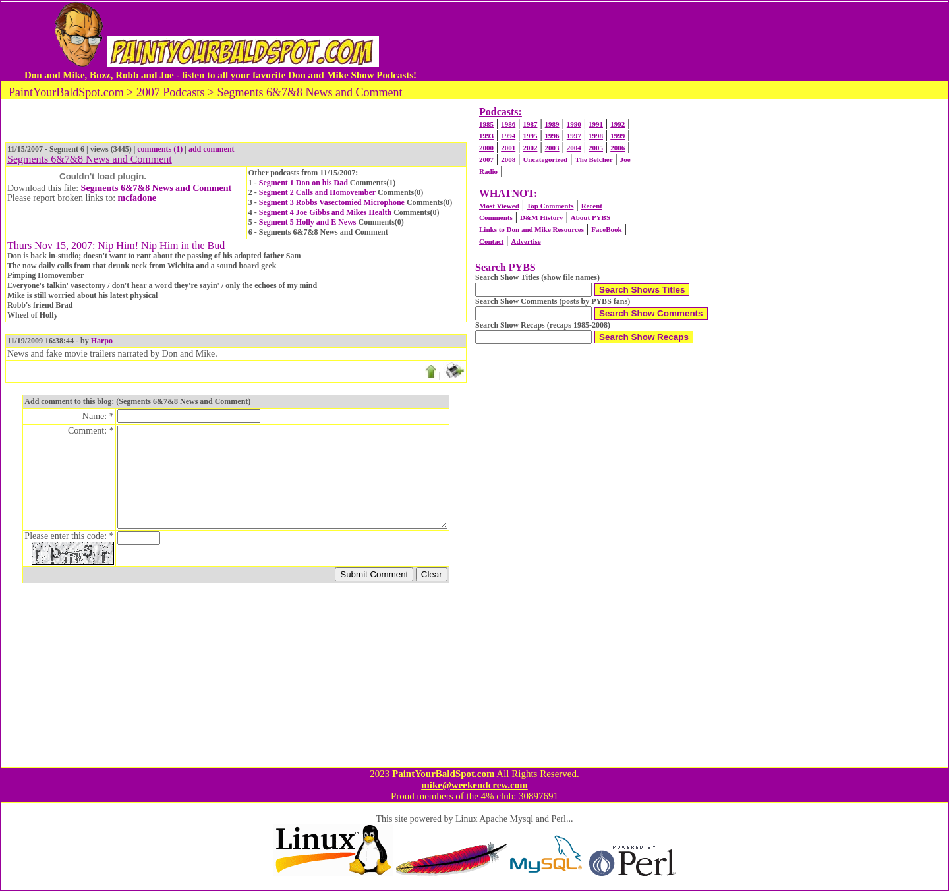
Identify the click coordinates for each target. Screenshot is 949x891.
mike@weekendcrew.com (474, 785)
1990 (574, 124)
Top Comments (550, 206)
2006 (617, 148)
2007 (486, 159)
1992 (617, 124)
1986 (508, 124)
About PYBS (590, 217)
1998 (596, 136)
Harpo (102, 340)
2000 (486, 148)
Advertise (525, 241)
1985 (486, 124)
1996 (552, 136)
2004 (574, 148)
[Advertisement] (671, 41)
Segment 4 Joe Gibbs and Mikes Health (325, 212)
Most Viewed (499, 206)
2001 (508, 148)
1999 (617, 136)
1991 (596, 124)
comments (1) (160, 149)
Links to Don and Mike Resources (531, 229)
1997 (574, 136)
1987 (530, 124)
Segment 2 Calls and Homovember (317, 192)
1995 (530, 136)
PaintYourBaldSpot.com (443, 773)
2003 (552, 148)
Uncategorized (545, 159)
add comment (211, 149)
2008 (508, 159)
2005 (596, 148)
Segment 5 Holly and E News (308, 222)
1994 (508, 136)
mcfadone (137, 198)
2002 (530, 148)
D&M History (541, 217)
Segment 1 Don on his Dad (303, 182)
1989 (552, 124)
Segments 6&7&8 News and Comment (156, 188)
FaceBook (606, 229)
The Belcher (593, 159)
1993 (486, 136)
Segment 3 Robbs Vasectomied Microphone (332, 202)
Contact (491, 241)
